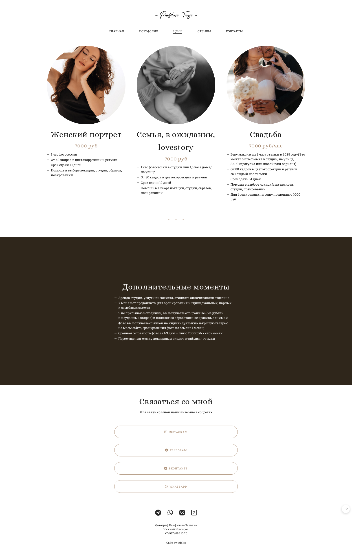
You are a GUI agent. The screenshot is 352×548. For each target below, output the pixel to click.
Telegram (176, 454)
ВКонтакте (176, 472)
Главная (116, 31)
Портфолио (148, 31)
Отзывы (204, 31)
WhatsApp (176, 491)
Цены (177, 31)
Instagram (176, 436)
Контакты (234, 31)
